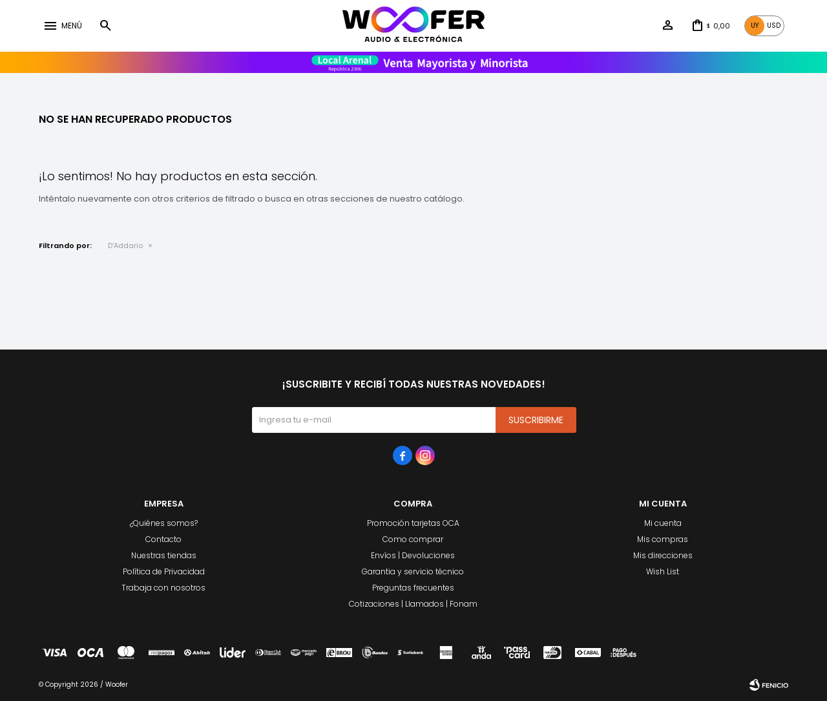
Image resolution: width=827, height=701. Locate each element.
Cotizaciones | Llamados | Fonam (413, 603)
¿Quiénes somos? (164, 523)
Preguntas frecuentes (413, 587)
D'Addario (125, 245)
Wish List (662, 571)
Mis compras (662, 539)
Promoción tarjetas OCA (413, 523)
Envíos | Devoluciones (413, 555)
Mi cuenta (663, 523)
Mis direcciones (663, 555)
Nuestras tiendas (163, 555)
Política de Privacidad (164, 571)
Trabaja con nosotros (163, 587)
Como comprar (412, 539)
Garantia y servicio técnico (413, 571)
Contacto (163, 539)
